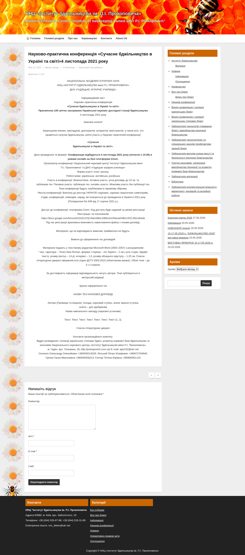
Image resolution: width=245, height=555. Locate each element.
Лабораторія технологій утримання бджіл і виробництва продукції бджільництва (192, 130)
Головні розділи (54, 38)
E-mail (32, 451)
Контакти (106, 38)
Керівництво (89, 38)
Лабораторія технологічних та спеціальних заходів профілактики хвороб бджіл (191, 144)
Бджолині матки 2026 (180, 217)
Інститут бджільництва (184, 60)
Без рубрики (97, 67)
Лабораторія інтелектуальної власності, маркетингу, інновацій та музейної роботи (194, 191)
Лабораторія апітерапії (185, 176)
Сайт (31, 466)
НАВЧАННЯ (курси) (179, 228)
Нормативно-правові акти (105, 536)
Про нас (73, 38)
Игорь (56, 67)
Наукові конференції (183, 102)
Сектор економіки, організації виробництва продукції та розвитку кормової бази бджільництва (192, 167)
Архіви (171, 269)
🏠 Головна (33, 38)
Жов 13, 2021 (34, 67)
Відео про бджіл (184, 97)
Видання (180, 65)
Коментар (33, 401)
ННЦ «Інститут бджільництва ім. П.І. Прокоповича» (83, 13)
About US (121, 38)
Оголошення (182, 81)
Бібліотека (177, 181)
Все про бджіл (180, 91)
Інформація (182, 76)
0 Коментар (69, 67)
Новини (176, 71)
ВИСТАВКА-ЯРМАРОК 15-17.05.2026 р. (190, 242)
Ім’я (31, 436)
